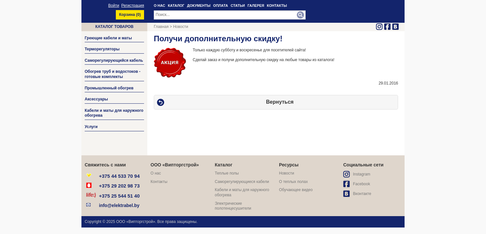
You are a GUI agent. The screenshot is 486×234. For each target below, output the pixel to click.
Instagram (361, 174)
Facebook (361, 184)
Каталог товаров (114, 26)
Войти (113, 5)
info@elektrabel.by (119, 205)
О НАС (159, 5)
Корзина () (130, 14)
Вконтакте (362, 193)
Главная (161, 26)
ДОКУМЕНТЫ (199, 5)
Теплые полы (227, 173)
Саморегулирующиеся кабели (242, 181)
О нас (156, 173)
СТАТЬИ (238, 5)
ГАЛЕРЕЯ (256, 5)
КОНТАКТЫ (277, 5)
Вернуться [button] (280, 102)
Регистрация (132, 5)
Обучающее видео (296, 190)
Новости (180, 26)
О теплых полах (293, 181)
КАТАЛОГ (176, 5)
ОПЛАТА (220, 5)
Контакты (159, 181)
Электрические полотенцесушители (233, 206)
